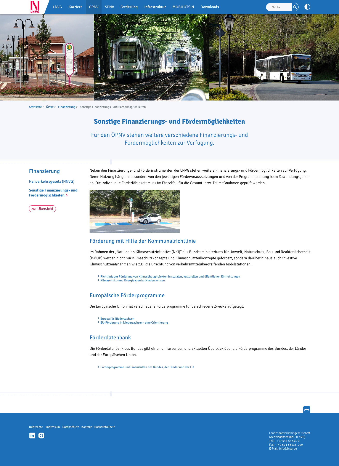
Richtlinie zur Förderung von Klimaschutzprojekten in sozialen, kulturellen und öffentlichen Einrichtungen (170, 276)
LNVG (36, 7)
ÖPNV (50, 107)
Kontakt (86, 427)
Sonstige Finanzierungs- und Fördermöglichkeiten (53, 193)
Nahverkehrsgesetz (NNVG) (51, 181)
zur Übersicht (42, 208)
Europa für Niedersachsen (117, 319)
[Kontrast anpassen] (307, 7)
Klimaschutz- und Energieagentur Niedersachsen (132, 280)
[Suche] (279, 7)
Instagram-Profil (41, 435)
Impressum (52, 427)
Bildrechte (36, 427)
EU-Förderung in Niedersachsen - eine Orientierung (134, 322)
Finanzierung (67, 107)
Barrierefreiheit (104, 427)
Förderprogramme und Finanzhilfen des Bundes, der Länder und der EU (147, 367)
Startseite (35, 107)
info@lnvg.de (288, 448)
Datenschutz (70, 427)
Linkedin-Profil (32, 435)
